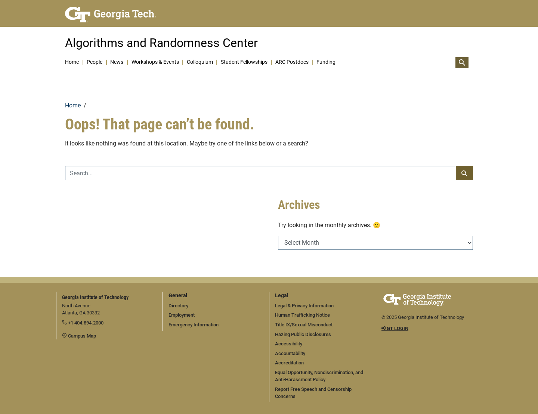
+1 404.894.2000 (82, 323)
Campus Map (79, 336)
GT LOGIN (394, 328)
